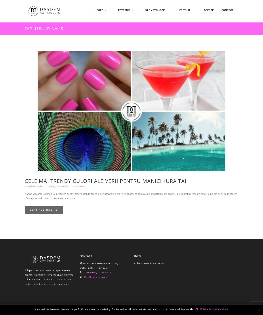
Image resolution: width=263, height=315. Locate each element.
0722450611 (104, 272)
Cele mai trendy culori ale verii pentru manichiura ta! (105, 180)
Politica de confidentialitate (149, 263)
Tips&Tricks (62, 186)
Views (78, 186)
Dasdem (39, 186)
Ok (197, 309)
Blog (52, 186)
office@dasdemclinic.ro (95, 277)
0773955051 (89, 272)
